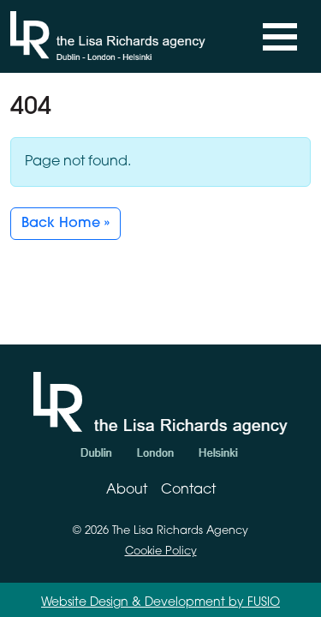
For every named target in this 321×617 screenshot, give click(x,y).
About (126, 490)
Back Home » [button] (65, 224)
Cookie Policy (161, 551)
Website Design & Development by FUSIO (160, 602)
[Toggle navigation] (280, 36)
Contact (188, 490)
